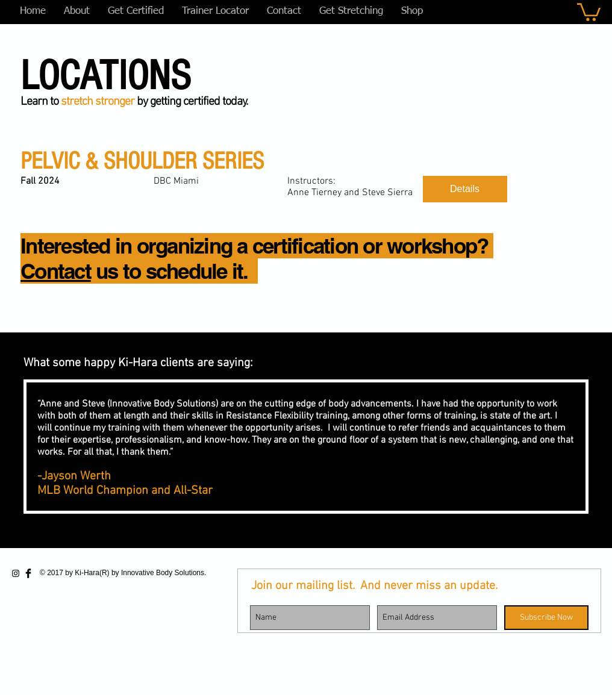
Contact (55, 271)
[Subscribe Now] (546, 617)
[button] (589, 11)
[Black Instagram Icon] (15, 573)
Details (464, 189)
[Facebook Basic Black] (28, 573)
